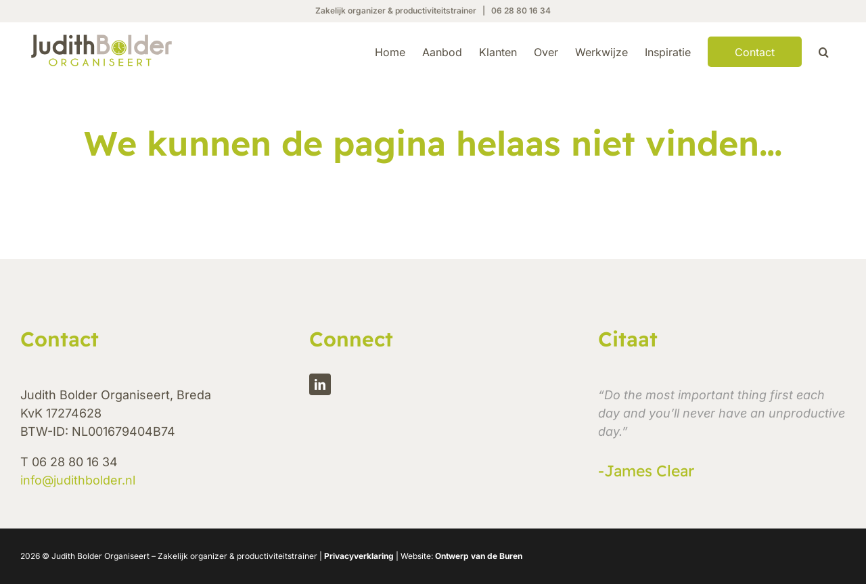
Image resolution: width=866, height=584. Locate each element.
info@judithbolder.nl (77, 513)
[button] (824, 50)
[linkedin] (320, 417)
